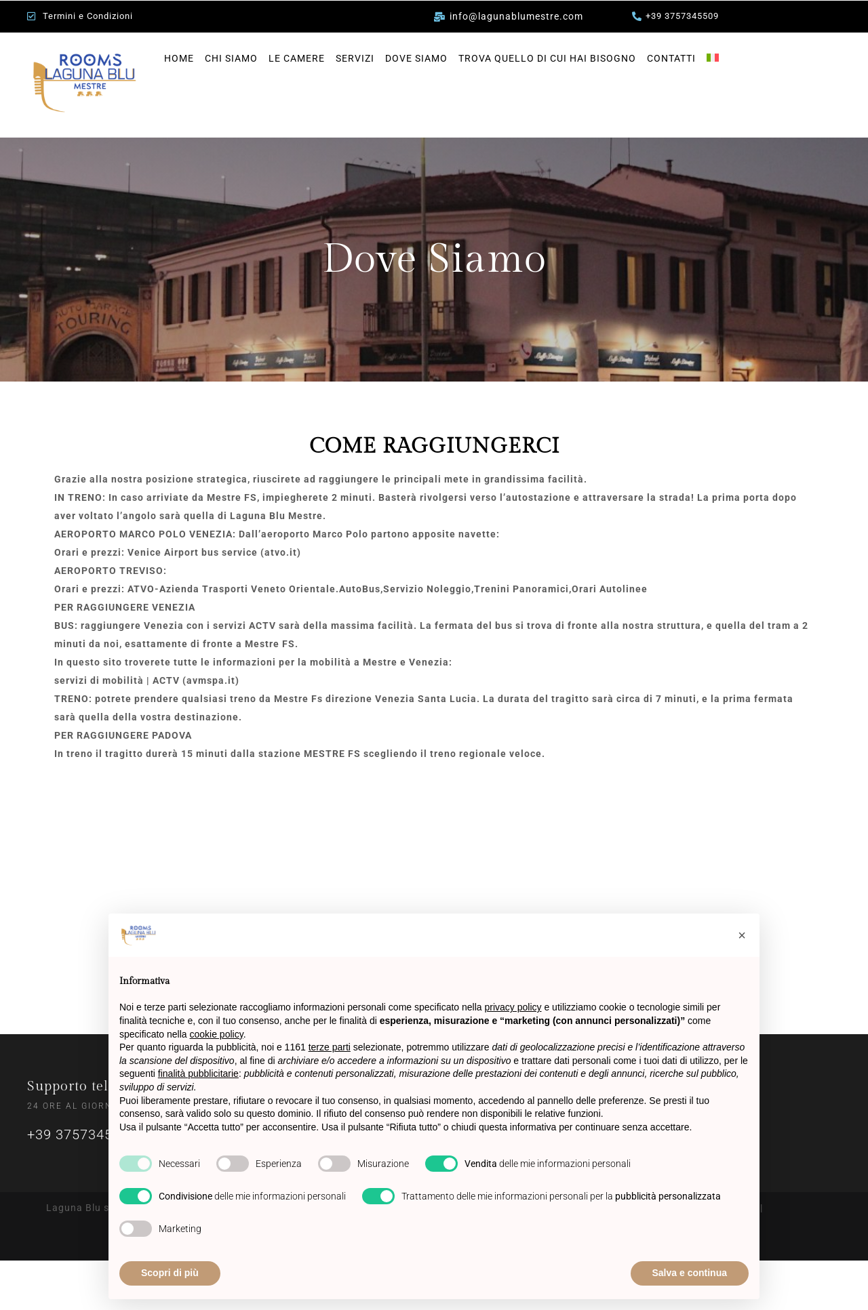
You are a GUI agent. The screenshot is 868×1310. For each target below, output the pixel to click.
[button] (742, 935)
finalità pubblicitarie (198, 1073)
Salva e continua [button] (689, 1272)
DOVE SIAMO (416, 58)
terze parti (330, 1047)
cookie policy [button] (216, 1034)
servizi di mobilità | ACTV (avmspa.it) (146, 680)
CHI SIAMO (231, 58)
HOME (179, 58)
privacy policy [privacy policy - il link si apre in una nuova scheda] (513, 1007)
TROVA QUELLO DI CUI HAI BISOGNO (547, 58)
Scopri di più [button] (170, 1272)
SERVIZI (355, 58)
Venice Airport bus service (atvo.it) (214, 552)
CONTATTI (671, 58)
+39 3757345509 (82, 1134)
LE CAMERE (297, 58)
